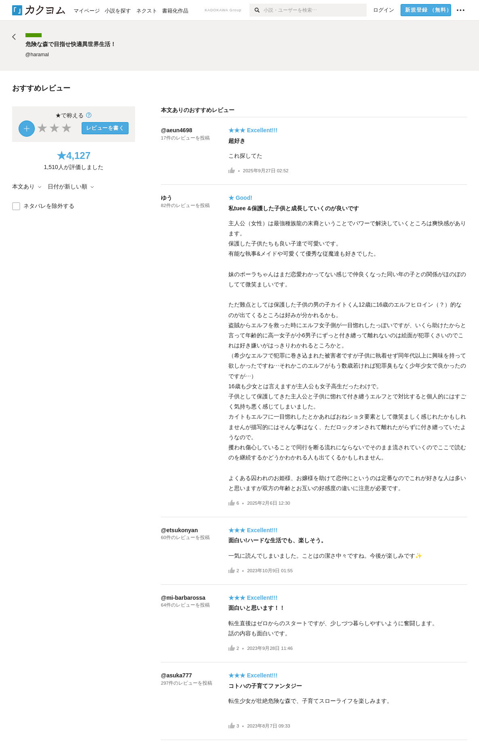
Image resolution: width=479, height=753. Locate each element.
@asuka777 (176, 675)
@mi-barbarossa (183, 597)
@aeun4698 (176, 130)
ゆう (166, 198)
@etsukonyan (179, 530)
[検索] (256, 10)
